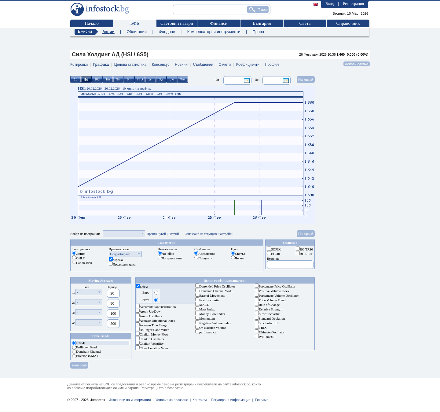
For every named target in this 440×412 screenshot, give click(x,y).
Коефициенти (247, 64)
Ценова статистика (130, 64)
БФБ (134, 23)
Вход (329, 3)
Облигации (137, 31)
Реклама (260, 400)
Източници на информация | (130, 400)
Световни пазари (176, 23)
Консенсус (160, 64)
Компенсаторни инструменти (213, 31)
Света (304, 23)
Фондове (167, 31)
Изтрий (173, 234)
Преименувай (156, 234)
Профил (272, 64)
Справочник (348, 23)
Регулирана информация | (231, 400)
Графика (101, 64)
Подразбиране (120, 254)
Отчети (225, 64)
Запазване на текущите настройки (209, 234)
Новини (181, 64)
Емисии (85, 31)
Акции (108, 31)
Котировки (79, 64)
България (262, 23)
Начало (92, 23)
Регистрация (353, 3)
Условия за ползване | (172, 400)
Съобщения (203, 64)
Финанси (218, 23)
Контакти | (200, 400)
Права (258, 31)
